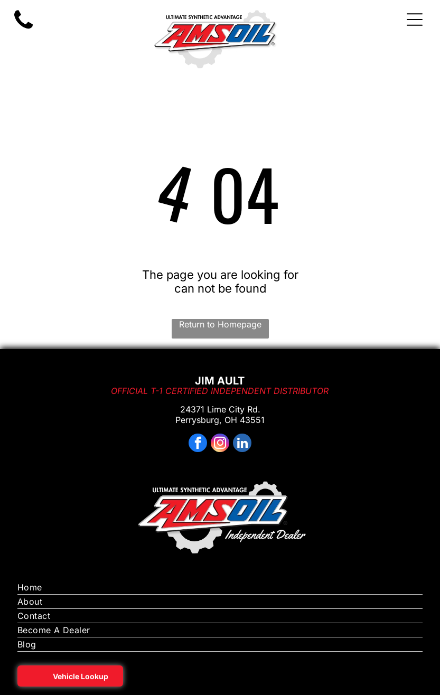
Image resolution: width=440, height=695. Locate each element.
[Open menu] (415, 19)
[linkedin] (242, 444)
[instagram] (220, 444)
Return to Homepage (220, 324)
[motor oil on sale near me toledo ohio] (23, 29)
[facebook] (198, 444)
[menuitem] (220, 587)
